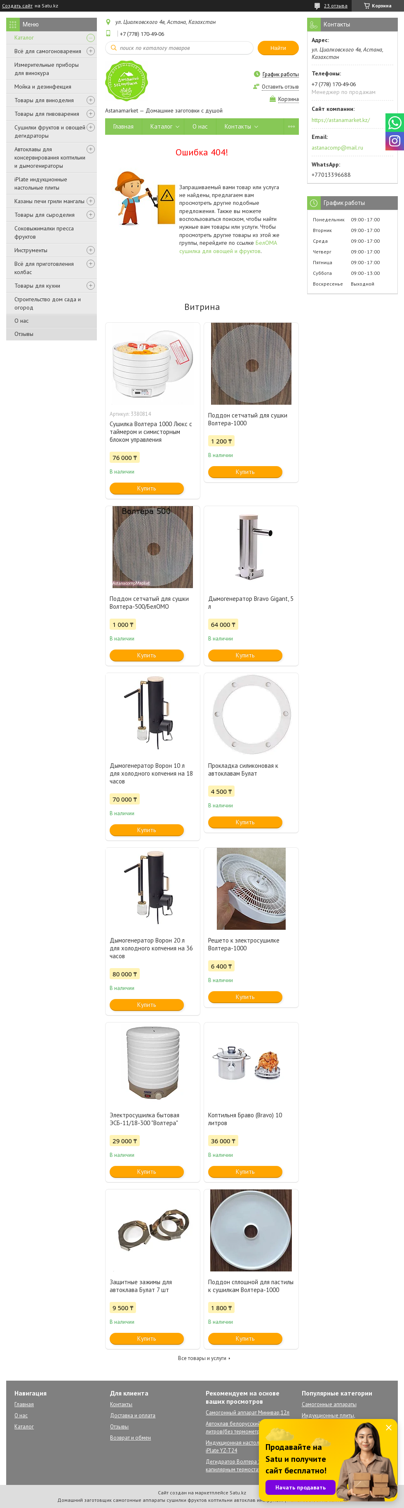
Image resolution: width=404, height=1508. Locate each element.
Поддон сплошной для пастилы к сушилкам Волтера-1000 (251, 1286)
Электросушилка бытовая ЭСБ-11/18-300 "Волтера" (144, 1119)
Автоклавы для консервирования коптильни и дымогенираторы (49, 157)
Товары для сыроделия (44, 214)
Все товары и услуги (202, 1358)
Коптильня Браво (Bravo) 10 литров (245, 1119)
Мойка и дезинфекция (42, 86)
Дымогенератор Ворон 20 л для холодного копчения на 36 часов (151, 948)
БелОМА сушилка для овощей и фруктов (228, 246)
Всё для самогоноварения (47, 51)
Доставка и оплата (132, 1415)
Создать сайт (17, 6)
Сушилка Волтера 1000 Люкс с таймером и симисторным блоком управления (151, 431)
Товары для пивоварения (46, 113)
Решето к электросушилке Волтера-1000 (244, 944)
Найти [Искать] (278, 48)
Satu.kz (238, 1492)
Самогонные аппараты (329, 1404)
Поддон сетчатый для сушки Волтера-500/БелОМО (149, 602)
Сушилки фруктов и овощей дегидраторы (49, 131)
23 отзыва (336, 5)
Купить (146, 488)
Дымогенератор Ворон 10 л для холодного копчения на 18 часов (151, 773)
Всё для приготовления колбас (44, 268)
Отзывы (23, 334)
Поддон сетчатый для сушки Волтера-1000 (247, 419)
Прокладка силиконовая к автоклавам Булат (243, 769)
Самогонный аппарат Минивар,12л (247, 1412)
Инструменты (30, 250)
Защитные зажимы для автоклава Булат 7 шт (141, 1286)
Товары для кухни (37, 285)
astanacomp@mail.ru (337, 147)
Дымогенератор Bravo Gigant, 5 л (251, 602)
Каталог (24, 37)
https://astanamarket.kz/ (341, 120)
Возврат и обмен (130, 1437)
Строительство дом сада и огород (47, 303)
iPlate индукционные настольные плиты (40, 183)
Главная (123, 126)
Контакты (238, 126)
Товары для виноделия (44, 100)
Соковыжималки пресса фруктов (44, 232)
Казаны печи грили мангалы (49, 201)
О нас (21, 320)
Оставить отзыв (280, 86)
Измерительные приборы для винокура (46, 69)
